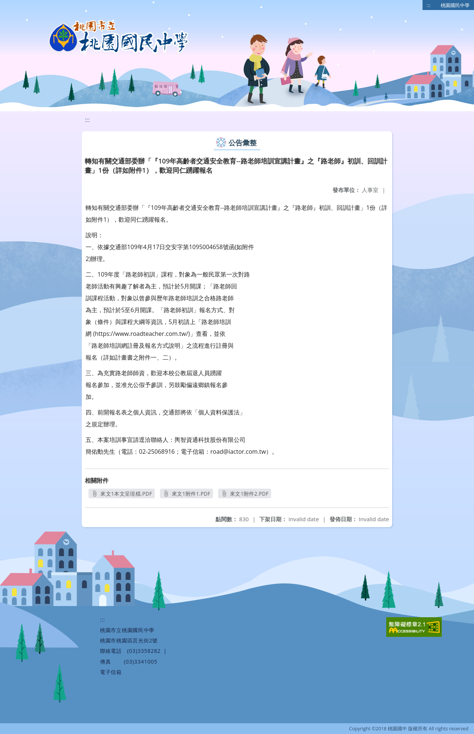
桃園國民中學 (455, 5)
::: (429, 5)
